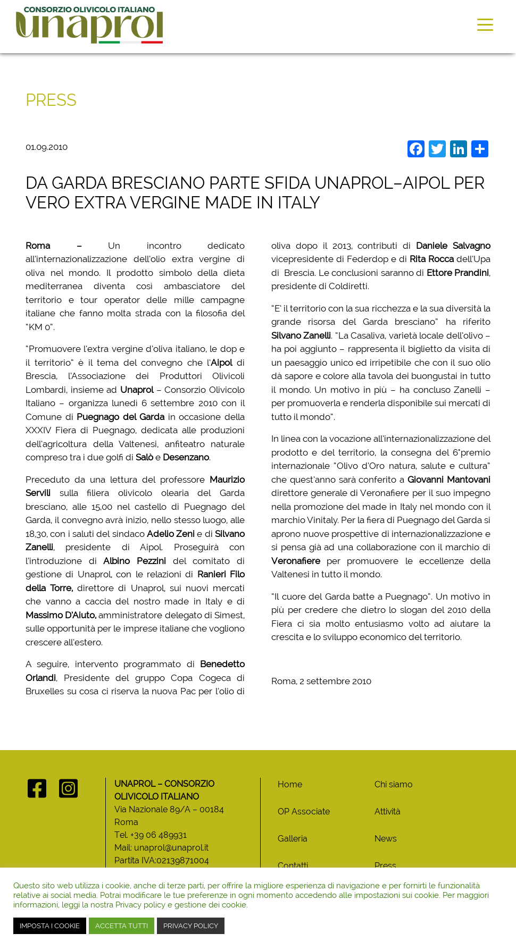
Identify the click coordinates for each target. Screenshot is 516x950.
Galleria (292, 839)
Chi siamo (393, 784)
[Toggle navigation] (485, 23)
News (385, 839)
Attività (387, 811)
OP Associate (304, 811)
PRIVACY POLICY (190, 926)
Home (290, 784)
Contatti (293, 866)
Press (385, 866)
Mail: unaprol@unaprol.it (161, 848)
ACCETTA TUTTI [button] (121, 926)
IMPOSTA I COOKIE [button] (50, 926)
